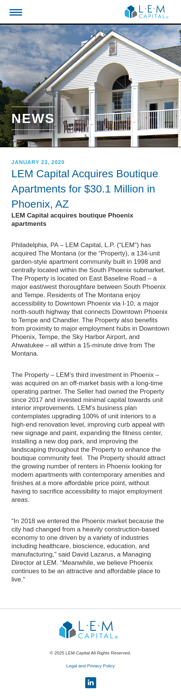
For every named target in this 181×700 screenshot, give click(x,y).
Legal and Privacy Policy (90, 665)
